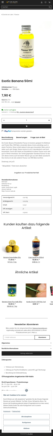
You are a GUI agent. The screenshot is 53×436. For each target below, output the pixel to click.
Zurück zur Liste (8, 14)
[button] (42, 2)
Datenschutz (16, 411)
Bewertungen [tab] (21, 137)
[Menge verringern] (4, 120)
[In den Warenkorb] (3, 20)
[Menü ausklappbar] (3, 1)
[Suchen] (49, 7)
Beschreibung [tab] (7, 137)
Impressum (6, 411)
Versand (17, 102)
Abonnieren (42, 337)
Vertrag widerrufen (26, 353)
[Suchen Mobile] (25, 7)
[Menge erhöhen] (49, 120)
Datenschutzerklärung (40, 328)
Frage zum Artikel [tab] (38, 137)
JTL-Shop (30, 434)
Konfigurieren (26, 422)
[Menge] (26, 120)
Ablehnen (26, 428)
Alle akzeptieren (26, 416)
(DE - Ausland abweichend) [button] (25, 112)
